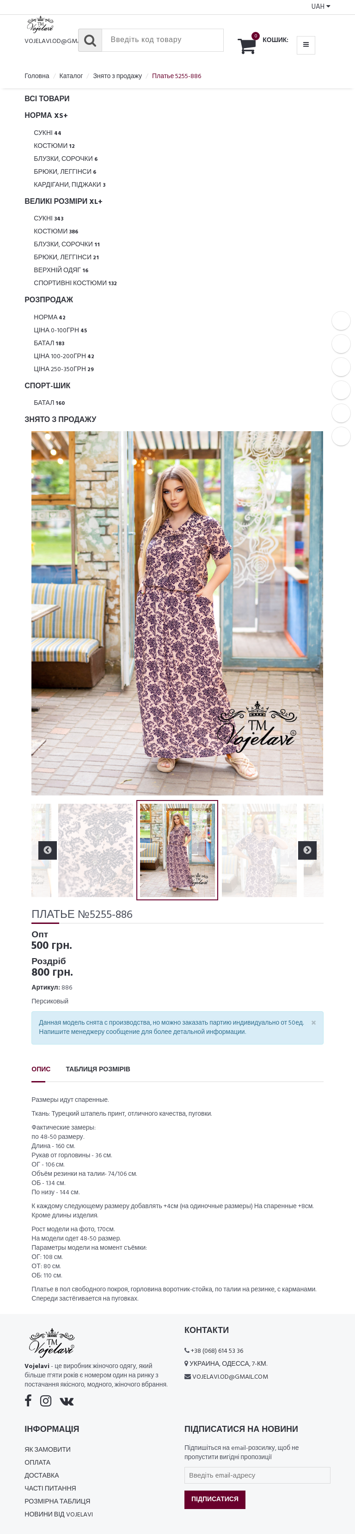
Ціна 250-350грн (64, 369)
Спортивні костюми (75, 283)
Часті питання (50, 1489)
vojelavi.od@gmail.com (62, 41)
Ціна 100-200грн (64, 356)
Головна (36, 76)
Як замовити (47, 1450)
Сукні (47, 133)
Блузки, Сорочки (66, 159)
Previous (47, 850)
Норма (50, 317)
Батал (49, 343)
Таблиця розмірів (98, 1069)
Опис (40, 1069)
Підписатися (215, 1499)
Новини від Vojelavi (58, 1515)
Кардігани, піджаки (69, 185)
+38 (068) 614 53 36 (217, 1351)
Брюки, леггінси (65, 172)
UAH (321, 6)
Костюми (54, 146)
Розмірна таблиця (57, 1502)
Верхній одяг (61, 270)
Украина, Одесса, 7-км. (228, 1364)
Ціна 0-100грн (60, 330)
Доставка (41, 1476)
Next (307, 850)
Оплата (37, 1463)
